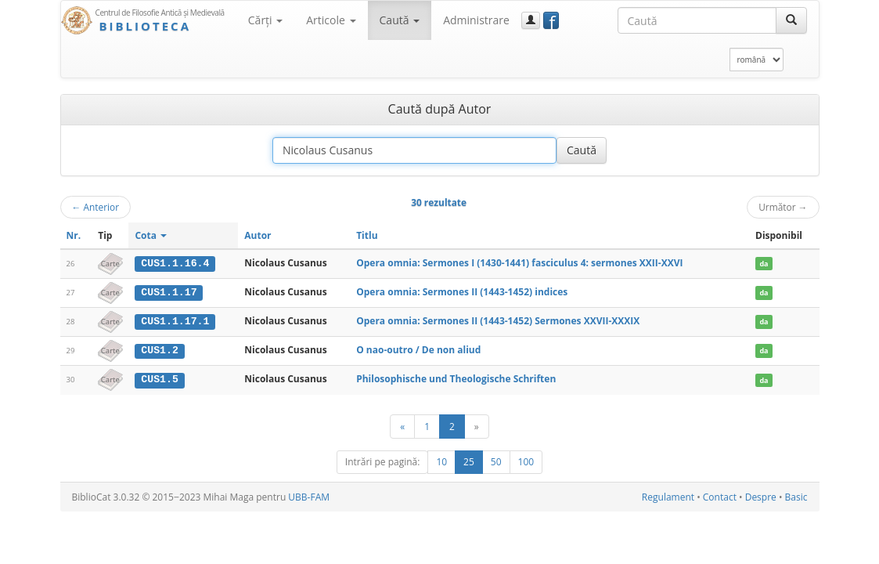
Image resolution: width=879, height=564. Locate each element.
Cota (151, 235)
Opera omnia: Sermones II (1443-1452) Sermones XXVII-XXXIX (497, 320)
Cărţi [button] (265, 20)
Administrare (476, 20)
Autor (257, 235)
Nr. (74, 235)
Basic (796, 495)
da (763, 263)
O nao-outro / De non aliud (418, 349)
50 (496, 460)
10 (441, 460)
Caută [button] (400, 20)
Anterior (96, 207)
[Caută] (791, 20)
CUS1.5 (159, 378)
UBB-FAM (309, 495)
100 (526, 460)
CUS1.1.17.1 (175, 320)
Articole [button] (330, 20)
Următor (782, 207)
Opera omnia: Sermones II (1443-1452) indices (461, 291)
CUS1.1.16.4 (175, 263)
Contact (720, 495)
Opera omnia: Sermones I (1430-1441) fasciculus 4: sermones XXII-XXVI (519, 262)
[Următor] (476, 425)
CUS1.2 (159, 349)
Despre (760, 495)
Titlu (366, 235)
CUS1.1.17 (168, 292)
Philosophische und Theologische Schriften (456, 378)
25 (468, 460)
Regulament (668, 495)
